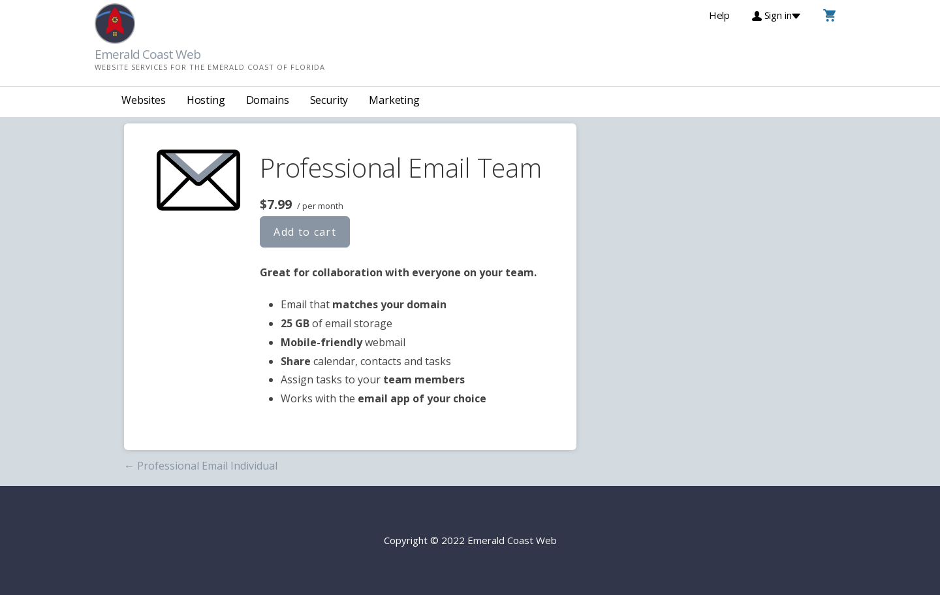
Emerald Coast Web (147, 54)
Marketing (394, 100)
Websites (143, 100)
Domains (267, 100)
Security (329, 100)
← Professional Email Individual (200, 465)
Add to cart (305, 232)
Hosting (206, 100)
